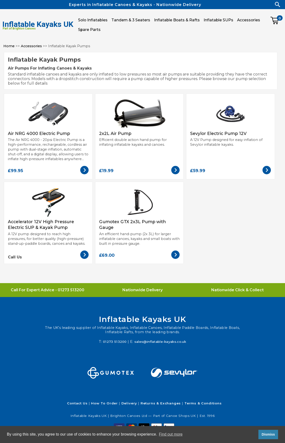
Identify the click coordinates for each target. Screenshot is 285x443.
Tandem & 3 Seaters (130, 20)
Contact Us (77, 403)
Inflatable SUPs (218, 20)
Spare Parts (89, 29)
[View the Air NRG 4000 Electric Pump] (84, 173)
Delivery (129, 403)
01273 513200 (71, 290)
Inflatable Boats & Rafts (177, 20)
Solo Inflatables (93, 20)
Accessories (31, 46)
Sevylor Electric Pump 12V (218, 133)
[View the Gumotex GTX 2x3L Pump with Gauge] (175, 257)
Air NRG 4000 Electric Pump (39, 133)
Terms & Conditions (203, 403)
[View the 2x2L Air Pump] (175, 173)
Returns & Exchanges (161, 403)
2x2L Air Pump (115, 133)
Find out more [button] (170, 434)
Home (9, 46)
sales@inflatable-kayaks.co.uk (160, 341)
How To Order (104, 403)
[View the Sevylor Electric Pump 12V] (266, 173)
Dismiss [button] (268, 434)
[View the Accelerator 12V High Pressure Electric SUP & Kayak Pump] (84, 257)
